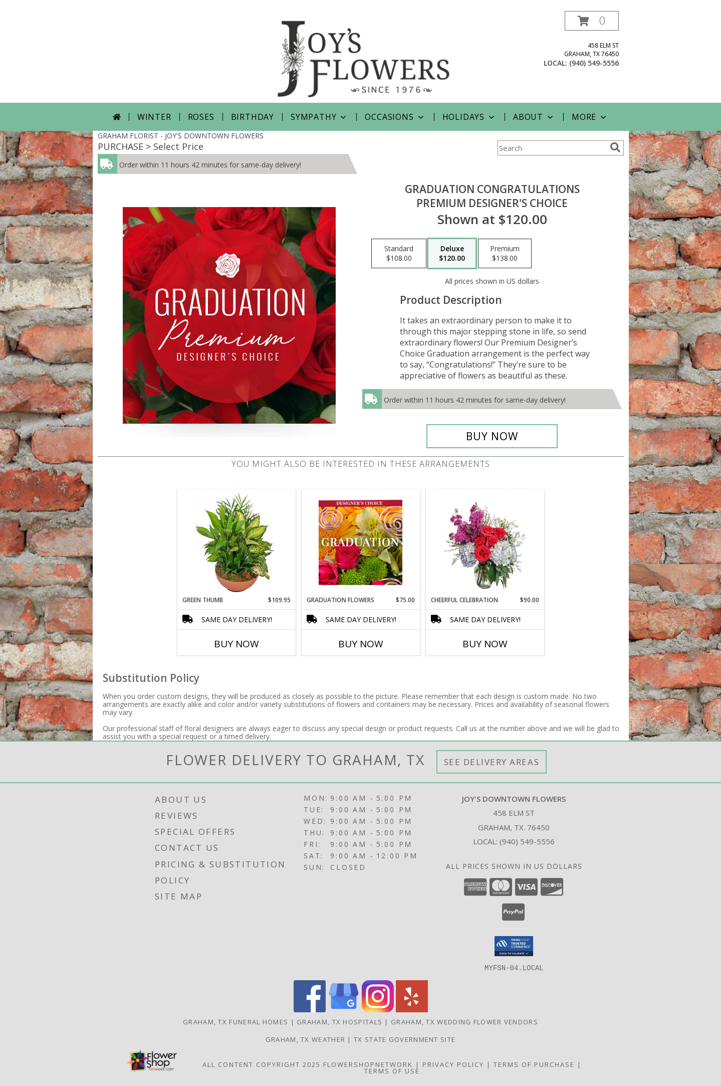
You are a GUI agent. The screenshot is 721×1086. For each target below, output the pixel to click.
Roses (201, 116)
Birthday (252, 116)
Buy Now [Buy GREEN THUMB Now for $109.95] (236, 643)
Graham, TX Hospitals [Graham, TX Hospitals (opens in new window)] (339, 1021)
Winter (154, 116)
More (590, 116)
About (534, 116)
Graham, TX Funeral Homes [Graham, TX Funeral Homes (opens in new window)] (235, 1021)
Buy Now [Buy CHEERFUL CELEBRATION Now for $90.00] (485, 643)
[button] (592, 21)
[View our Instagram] (378, 1009)
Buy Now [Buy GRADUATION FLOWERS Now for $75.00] (360, 643)
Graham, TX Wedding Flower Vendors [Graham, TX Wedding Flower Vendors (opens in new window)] (464, 1021)
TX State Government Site (404, 1038)
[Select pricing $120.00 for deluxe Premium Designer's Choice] (451, 253)
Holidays (469, 116)
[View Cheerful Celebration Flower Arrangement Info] (485, 542)
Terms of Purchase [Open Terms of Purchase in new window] (534, 1063)
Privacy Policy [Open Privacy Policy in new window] (453, 1063)
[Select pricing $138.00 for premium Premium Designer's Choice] (504, 253)
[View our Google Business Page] (344, 1009)
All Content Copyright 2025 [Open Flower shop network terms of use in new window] (261, 1063)
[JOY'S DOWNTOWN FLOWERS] (364, 57)
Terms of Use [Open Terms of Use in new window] (392, 1070)
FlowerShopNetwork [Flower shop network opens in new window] (368, 1063)
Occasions (395, 116)
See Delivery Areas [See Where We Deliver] (492, 762)
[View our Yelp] (412, 1009)
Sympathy (319, 116)
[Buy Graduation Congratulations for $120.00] (492, 436)
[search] (615, 147)
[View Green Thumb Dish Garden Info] (236, 542)
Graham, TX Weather (305, 1038)
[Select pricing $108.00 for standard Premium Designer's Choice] (399, 253)
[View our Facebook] (310, 1009)
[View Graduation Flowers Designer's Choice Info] (360, 542)
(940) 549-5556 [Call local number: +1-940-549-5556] (594, 63)
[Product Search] (551, 148)
